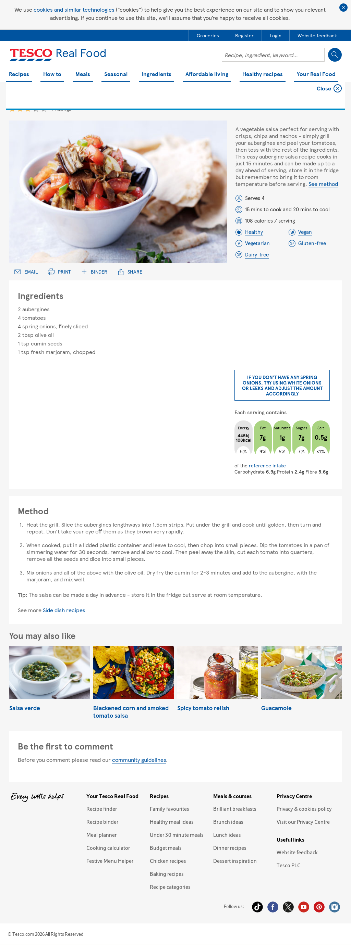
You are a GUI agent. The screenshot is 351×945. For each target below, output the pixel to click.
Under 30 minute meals (177, 835)
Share (130, 271)
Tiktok (257, 907)
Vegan (305, 232)
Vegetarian (257, 243)
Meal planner (101, 835)
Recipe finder (101, 809)
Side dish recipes (64, 610)
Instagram (334, 907)
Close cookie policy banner (343, 7)
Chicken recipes (168, 861)
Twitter (288, 907)
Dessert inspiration (235, 861)
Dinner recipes (229, 848)
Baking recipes (167, 874)
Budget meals (166, 848)
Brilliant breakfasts (234, 809)
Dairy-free (257, 254)
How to (52, 74)
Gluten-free (312, 243)
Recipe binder (102, 822)
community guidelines (139, 760)
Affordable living (206, 74)
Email (26, 271)
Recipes (19, 74)
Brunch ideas (228, 822)
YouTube (303, 907)
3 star (28, 109)
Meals (82, 74)
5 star (44, 109)
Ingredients (156, 74)
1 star (12, 109)
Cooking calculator (108, 848)
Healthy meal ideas (172, 822)
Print (59, 271)
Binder (94, 271)
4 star (36, 109)
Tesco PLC (289, 865)
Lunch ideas (227, 835)
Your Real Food (316, 74)
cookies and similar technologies (74, 9)
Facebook (272, 907)
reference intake (267, 465)
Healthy (254, 232)
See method (323, 184)
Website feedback (297, 852)
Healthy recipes (262, 74)
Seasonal (116, 74)
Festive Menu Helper (109, 861)
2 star (20, 109)
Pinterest (319, 907)
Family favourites (169, 809)
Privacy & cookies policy (304, 809)
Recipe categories (170, 887)
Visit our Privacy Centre (303, 822)
